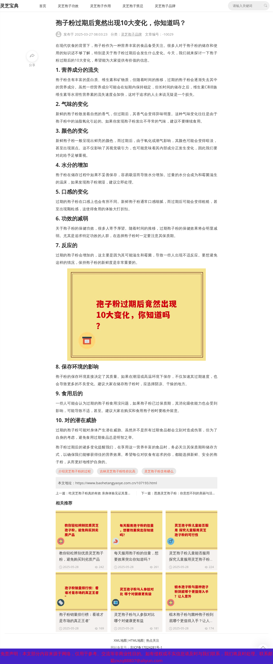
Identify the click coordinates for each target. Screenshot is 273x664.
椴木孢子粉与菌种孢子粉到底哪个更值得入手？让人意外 (191, 620)
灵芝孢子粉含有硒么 (158, 471)
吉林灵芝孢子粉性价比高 (117, 471)
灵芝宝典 (9, 6)
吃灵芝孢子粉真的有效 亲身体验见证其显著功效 (103, 493)
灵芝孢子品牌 (165, 5)
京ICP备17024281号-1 (146, 647)
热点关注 (152, 640)
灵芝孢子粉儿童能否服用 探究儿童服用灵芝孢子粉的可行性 (191, 559)
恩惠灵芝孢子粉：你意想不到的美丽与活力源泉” (188, 493)
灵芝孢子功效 (68, 5)
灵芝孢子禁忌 (132, 5)
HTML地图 (136, 640)
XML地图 (120, 640)
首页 (42, 5)
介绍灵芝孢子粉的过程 (74, 471)
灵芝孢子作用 (100, 5)
